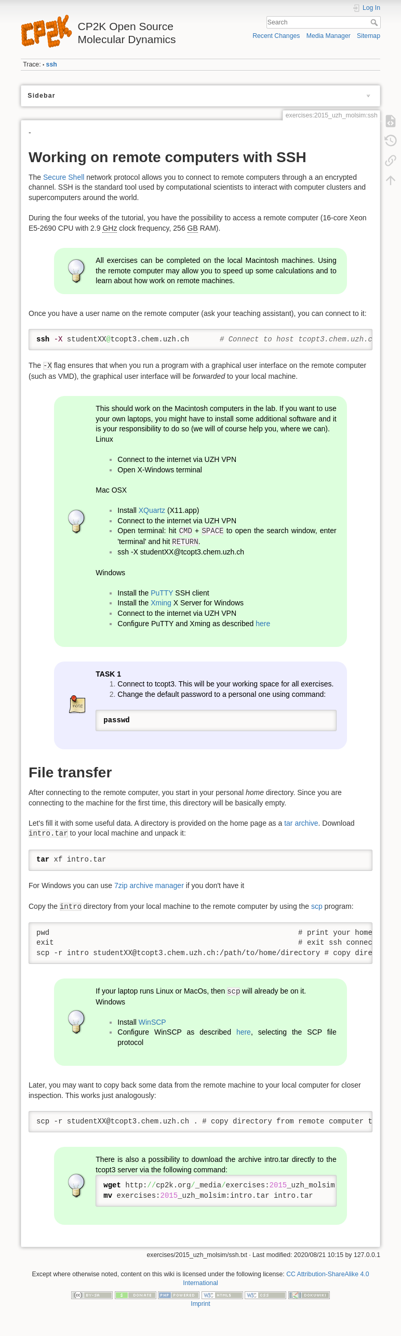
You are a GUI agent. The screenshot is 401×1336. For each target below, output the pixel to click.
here (263, 623)
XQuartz (152, 510)
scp (317, 906)
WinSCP (152, 1022)
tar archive (301, 823)
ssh (51, 64)
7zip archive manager (149, 885)
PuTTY (162, 593)
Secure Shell (63, 177)
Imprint (200, 1303)
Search (375, 22)
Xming (161, 603)
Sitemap (368, 35)
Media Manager (328, 35)
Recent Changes (276, 35)
